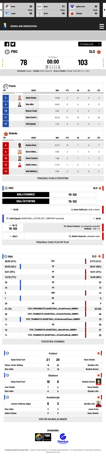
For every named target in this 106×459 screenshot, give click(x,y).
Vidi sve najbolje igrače (53, 419)
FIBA (43, 439)
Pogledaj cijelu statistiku (52, 178)
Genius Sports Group (63, 439)
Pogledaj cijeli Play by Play (52, 242)
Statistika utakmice (52, 341)
